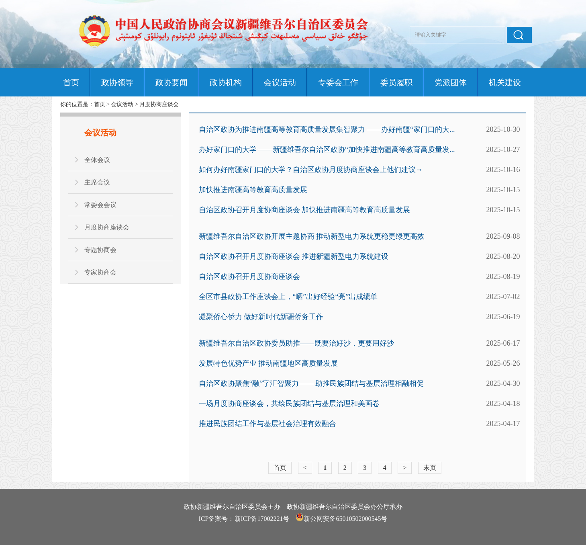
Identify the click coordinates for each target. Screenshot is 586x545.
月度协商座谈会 (159, 104)
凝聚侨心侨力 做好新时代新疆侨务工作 (261, 317)
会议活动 (280, 82)
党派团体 (451, 82)
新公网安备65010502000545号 (345, 518)
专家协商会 (100, 272)
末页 (429, 467)
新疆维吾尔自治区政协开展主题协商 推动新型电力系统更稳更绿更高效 (312, 236)
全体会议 (97, 159)
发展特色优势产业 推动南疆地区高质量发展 (268, 363)
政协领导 (117, 82)
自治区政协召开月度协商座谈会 (249, 276)
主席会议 (97, 182)
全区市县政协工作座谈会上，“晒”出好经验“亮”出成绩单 (288, 297)
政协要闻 (171, 82)
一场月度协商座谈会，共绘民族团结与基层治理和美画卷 (289, 404)
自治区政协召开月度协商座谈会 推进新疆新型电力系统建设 (294, 256)
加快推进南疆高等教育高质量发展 (253, 190)
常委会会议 (100, 204)
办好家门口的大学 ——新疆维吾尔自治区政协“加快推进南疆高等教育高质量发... (327, 149)
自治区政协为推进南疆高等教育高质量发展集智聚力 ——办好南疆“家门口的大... (327, 129)
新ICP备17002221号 (262, 518)
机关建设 (505, 82)
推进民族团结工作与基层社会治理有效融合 (267, 424)
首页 (71, 82)
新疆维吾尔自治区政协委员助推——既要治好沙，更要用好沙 (296, 343)
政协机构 (226, 82)
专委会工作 (338, 82)
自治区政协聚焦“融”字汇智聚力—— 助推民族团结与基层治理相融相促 (311, 383)
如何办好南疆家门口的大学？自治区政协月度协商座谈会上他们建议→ (311, 170)
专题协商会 (100, 249)
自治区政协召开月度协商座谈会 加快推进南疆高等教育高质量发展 (304, 210)
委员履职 (396, 82)
